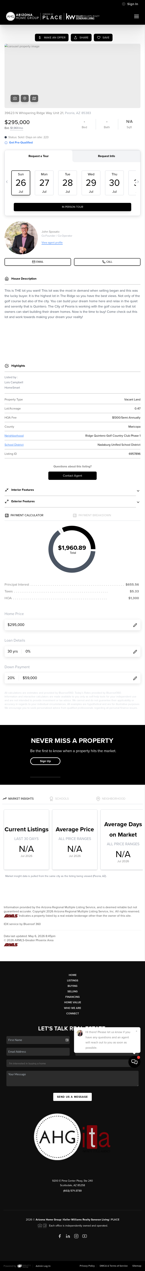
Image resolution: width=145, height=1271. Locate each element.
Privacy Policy (87, 1265)
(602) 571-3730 (72, 1190)
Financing (72, 997)
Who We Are (72, 1008)
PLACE (115, 1219)
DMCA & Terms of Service (114, 1265)
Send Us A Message (72, 1096)
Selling (72, 991)
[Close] (136, 1229)
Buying (72, 986)
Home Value (72, 1002)
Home (72, 975)
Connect (72, 1013)
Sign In (130, 4)
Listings (72, 980)
